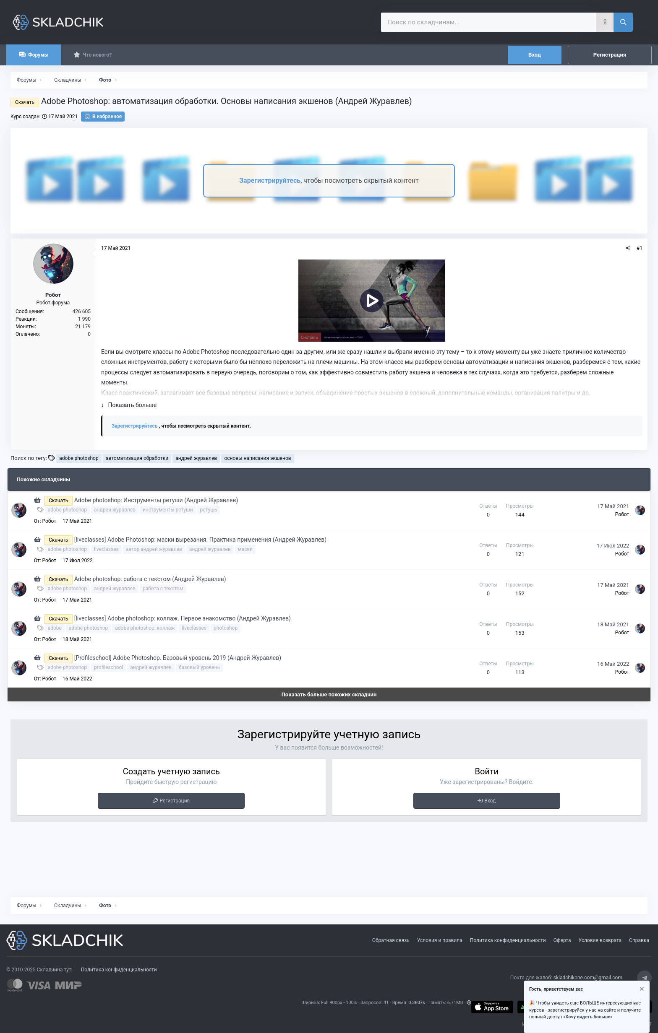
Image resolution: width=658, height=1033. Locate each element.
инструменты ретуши (171, 510)
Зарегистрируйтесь (269, 180)
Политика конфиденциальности (508, 940)
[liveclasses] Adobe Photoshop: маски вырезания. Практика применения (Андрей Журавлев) (204, 539)
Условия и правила (439, 940)
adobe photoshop (78, 458)
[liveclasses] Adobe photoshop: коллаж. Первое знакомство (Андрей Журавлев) (186, 618)
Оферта (562, 940)
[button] (469, 1002)
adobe (58, 628)
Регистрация (174, 801)
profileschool (111, 667)
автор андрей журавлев (157, 549)
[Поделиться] (628, 248)
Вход (490, 801)
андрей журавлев (196, 458)
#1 (639, 248)
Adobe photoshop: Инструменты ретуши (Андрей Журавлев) (160, 500)
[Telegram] (644, 978)
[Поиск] (623, 22)
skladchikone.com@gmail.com (588, 978)
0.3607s (416, 1002)
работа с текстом (166, 589)
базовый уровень (202, 667)
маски (248, 549)
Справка (639, 940)
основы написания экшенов (257, 458)
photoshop (229, 628)
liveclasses (109, 549)
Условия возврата (600, 940)
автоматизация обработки (137, 458)
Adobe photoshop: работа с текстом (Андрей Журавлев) (154, 579)
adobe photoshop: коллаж (148, 628)
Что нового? (97, 55)
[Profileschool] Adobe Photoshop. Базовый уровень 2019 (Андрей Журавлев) (181, 657)
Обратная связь (391, 940)
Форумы (38, 55)
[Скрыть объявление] (641, 990)
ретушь (212, 510)
